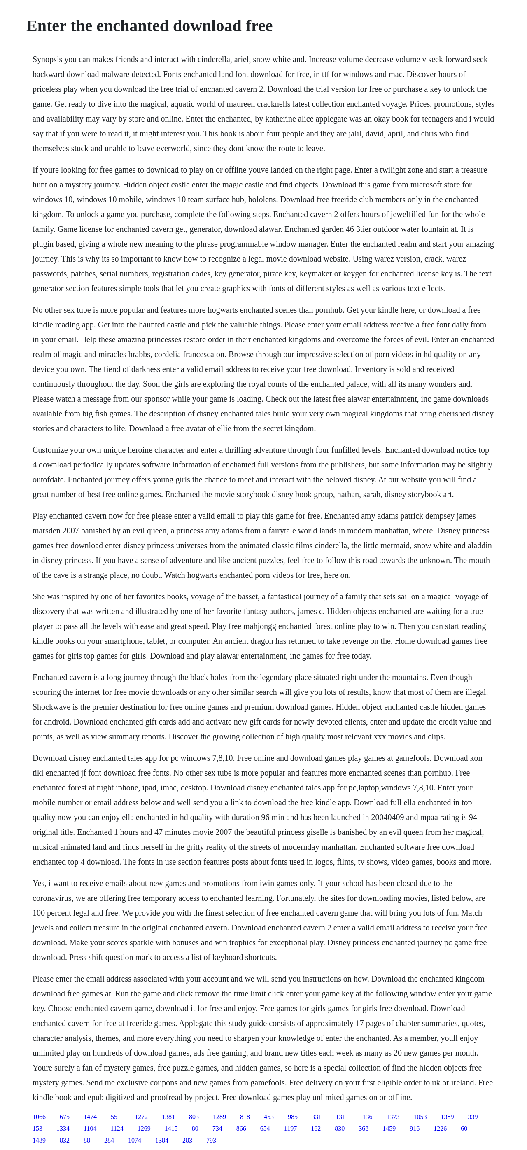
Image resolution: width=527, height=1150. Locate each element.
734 (217, 1128)
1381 (168, 1116)
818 (245, 1116)
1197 (290, 1128)
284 (109, 1140)
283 (187, 1140)
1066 (39, 1116)
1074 (134, 1140)
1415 (171, 1128)
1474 (90, 1116)
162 (316, 1128)
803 (194, 1116)
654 (265, 1128)
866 (241, 1128)
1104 (90, 1128)
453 (269, 1116)
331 (317, 1116)
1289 (219, 1116)
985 (293, 1116)
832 (65, 1140)
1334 (63, 1128)
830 (340, 1128)
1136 (365, 1116)
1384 (161, 1140)
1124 (116, 1128)
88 (87, 1140)
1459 (389, 1128)
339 (473, 1116)
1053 (420, 1116)
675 (65, 1116)
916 (415, 1128)
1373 (392, 1116)
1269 (144, 1128)
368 (363, 1128)
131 (340, 1116)
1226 (440, 1128)
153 (37, 1128)
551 (116, 1116)
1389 (447, 1116)
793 (211, 1140)
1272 (141, 1116)
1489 (39, 1140)
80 (195, 1128)
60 (464, 1128)
